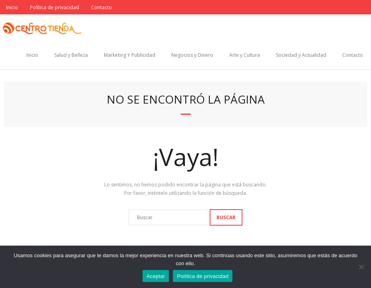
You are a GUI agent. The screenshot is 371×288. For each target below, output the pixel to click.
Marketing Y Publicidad (129, 55)
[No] (361, 267)
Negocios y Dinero (192, 55)
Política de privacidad (54, 7)
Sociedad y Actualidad (301, 55)
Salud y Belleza (71, 55)
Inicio (12, 7)
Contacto (101, 7)
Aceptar (156, 276)
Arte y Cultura (244, 55)
